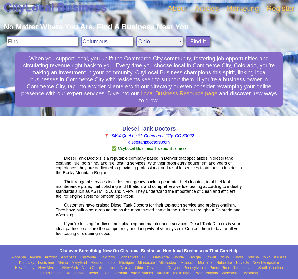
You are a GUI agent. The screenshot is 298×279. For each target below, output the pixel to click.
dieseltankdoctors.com (149, 142)
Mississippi (168, 263)
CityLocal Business (55, 7)
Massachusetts (103, 263)
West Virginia (207, 273)
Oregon (173, 268)
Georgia (194, 257)
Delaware (161, 257)
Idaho (224, 257)
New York (70, 268)
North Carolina (94, 268)
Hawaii (210, 257)
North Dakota (120, 268)
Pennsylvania (194, 268)
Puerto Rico (219, 268)
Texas (93, 273)
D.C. (145, 257)
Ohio (139, 268)
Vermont (120, 273)
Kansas (280, 257)
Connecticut (128, 257)
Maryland (79, 263)
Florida (178, 257)
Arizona (51, 257)
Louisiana (46, 263)
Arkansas (69, 257)
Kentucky (26, 263)
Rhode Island (243, 268)
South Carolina (270, 268)
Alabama (18, 257)
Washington (183, 273)
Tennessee (75, 273)
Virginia (163, 273)
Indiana (253, 257)
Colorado (107, 257)
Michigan (126, 263)
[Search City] (107, 41)
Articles (206, 8)
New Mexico (48, 268)
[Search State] (159, 41)
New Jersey (25, 268)
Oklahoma (155, 268)
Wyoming (250, 273)
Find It (198, 41)
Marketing (242, 8)
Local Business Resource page (178, 93)
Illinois (238, 257)
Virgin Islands (142, 273)
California (88, 257)
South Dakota (51, 273)
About (177, 8)
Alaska (35, 257)
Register (280, 8)
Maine (63, 263)
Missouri (187, 263)
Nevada (242, 263)
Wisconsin (230, 273)
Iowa (267, 257)
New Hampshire (266, 263)
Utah (105, 273)
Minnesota (146, 263)
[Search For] (42, 41)
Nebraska (224, 263)
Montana (205, 263)
